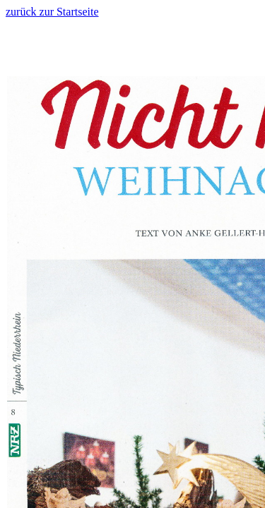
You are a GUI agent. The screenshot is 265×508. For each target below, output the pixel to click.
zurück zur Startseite (52, 12)
